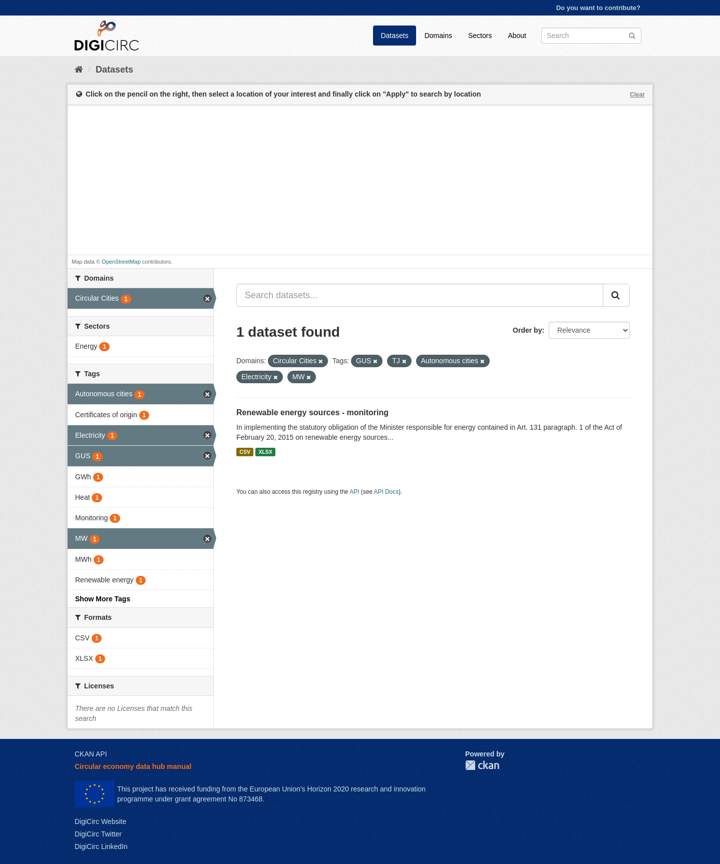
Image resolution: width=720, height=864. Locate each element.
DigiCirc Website (100, 821)
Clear (637, 94)
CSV (244, 452)
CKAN (482, 765)
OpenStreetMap (121, 262)
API (354, 491)
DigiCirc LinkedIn (101, 846)
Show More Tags (102, 599)
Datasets (394, 36)
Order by (527, 330)
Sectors (480, 36)
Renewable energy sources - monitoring (312, 412)
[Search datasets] (591, 36)
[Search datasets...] (419, 295)
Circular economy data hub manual (133, 766)
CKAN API (91, 754)
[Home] (79, 70)
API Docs (386, 491)
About (517, 36)
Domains (438, 36)
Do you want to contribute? (598, 8)
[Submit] (632, 35)
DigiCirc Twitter (98, 834)
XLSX (265, 452)
